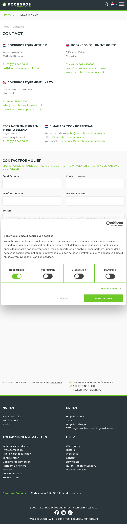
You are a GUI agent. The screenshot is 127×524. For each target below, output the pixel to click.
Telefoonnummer (13, 193)
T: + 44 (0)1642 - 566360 (80, 64)
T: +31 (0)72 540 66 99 (15, 64)
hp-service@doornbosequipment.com (83, 141)
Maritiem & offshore (14, 465)
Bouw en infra (10, 477)
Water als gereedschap (16, 446)
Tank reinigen (10, 457)
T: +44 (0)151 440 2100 (15, 101)
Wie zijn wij (73, 446)
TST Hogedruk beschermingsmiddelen (89, 428)
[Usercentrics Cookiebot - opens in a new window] (108, 223)
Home (5, 26)
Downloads (73, 461)
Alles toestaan (103, 298)
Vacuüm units (10, 420)
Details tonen (109, 288)
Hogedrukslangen (76, 424)
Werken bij (72, 453)
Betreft (7, 210)
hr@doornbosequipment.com (67, 137)
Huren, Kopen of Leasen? (81, 465)
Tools (5, 424)
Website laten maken (42, 519)
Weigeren (62, 298)
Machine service (76, 469)
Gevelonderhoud (12, 473)
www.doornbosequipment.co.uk (85, 72)
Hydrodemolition (12, 449)
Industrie (7, 469)
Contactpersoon (77, 176)
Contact (70, 457)
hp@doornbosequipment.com (20, 68)
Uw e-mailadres (76, 193)
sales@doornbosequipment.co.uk (86, 68)
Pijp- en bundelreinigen (16, 453)
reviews (56, 382)
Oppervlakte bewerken (16, 461)
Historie (71, 449)
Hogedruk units (11, 416)
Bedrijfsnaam (11, 176)
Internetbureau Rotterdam (80, 519)
